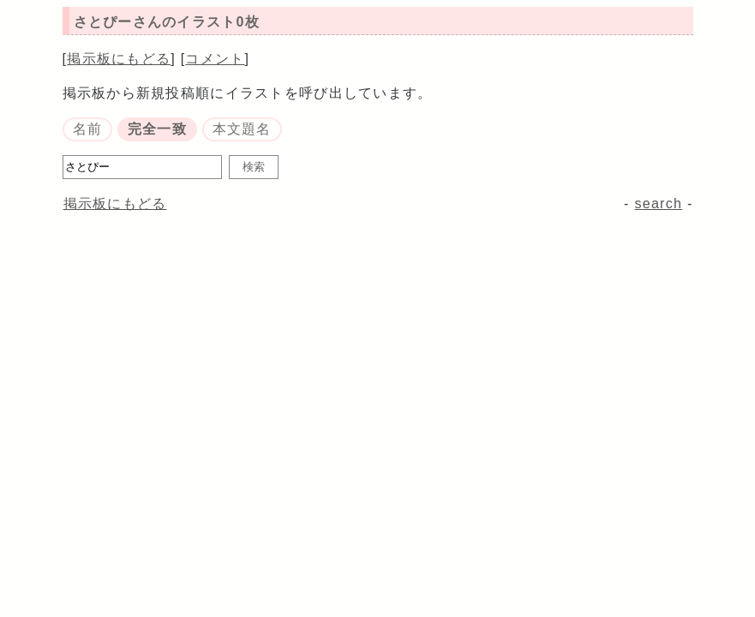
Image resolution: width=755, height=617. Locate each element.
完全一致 (157, 129)
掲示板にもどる (119, 58)
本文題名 (242, 129)
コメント (214, 58)
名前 (88, 129)
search (658, 203)
